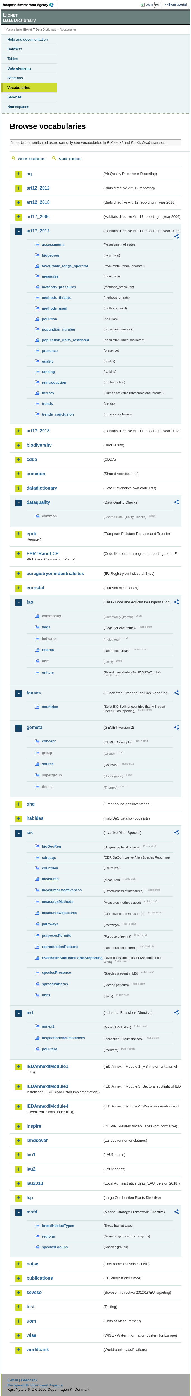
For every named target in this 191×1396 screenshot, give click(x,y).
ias (30, 832)
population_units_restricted (65, 340)
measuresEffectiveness (62, 890)
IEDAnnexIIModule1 (47, 1066)
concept (49, 741)
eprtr (32, 533)
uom (31, 1321)
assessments (53, 245)
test (30, 1306)
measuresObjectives (59, 913)
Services (14, 97)
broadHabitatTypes (58, 1226)
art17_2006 (38, 216)
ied (30, 1012)
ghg (31, 804)
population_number (58, 329)
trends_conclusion (58, 414)
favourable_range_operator (65, 266)
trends (47, 404)
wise (31, 1335)
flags (46, 627)
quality (47, 361)
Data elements (19, 68)
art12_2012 (38, 188)
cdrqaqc (49, 857)
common (36, 473)
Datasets (14, 49)
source (48, 764)
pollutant (49, 1049)
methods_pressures (59, 287)
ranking (48, 372)
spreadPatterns (55, 984)
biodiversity (39, 445)
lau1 (31, 1154)
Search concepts (70, 158)
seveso (34, 1292)
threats (48, 393)
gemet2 (34, 727)
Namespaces (18, 107)
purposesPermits (56, 935)
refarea (48, 650)
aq (29, 173)
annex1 (48, 1026)
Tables (12, 59)
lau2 (31, 1169)
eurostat (35, 587)
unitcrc (48, 672)
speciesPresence (56, 972)
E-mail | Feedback (22, 1380)
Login (149, 4)
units (46, 995)
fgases (34, 693)
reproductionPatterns (60, 947)
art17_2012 (38, 231)
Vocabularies (18, 88)
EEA (30, 5)
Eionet (27, 29)
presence (50, 351)
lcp (30, 1197)
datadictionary (42, 488)
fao (30, 602)
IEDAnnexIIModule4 (47, 1106)
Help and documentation (27, 39)
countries (50, 707)
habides (35, 818)
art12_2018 (38, 202)
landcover (37, 1140)
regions (48, 1236)
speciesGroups (55, 1247)
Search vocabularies (31, 158)
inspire (34, 1126)
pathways (50, 924)
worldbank (38, 1349)
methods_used (54, 308)
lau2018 (35, 1183)
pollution (49, 319)
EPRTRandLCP (43, 553)
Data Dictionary (46, 29)
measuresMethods (57, 901)
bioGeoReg (51, 846)
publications (40, 1278)
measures (50, 276)
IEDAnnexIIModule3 (47, 1086)
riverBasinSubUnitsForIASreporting (72, 958)
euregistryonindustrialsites (55, 573)
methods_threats (56, 298)
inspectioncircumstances (63, 1038)
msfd (32, 1212)
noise (32, 1263)
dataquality (38, 502)
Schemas (15, 78)
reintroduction (54, 382)
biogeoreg (50, 255)
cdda (32, 459)
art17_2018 (38, 430)
